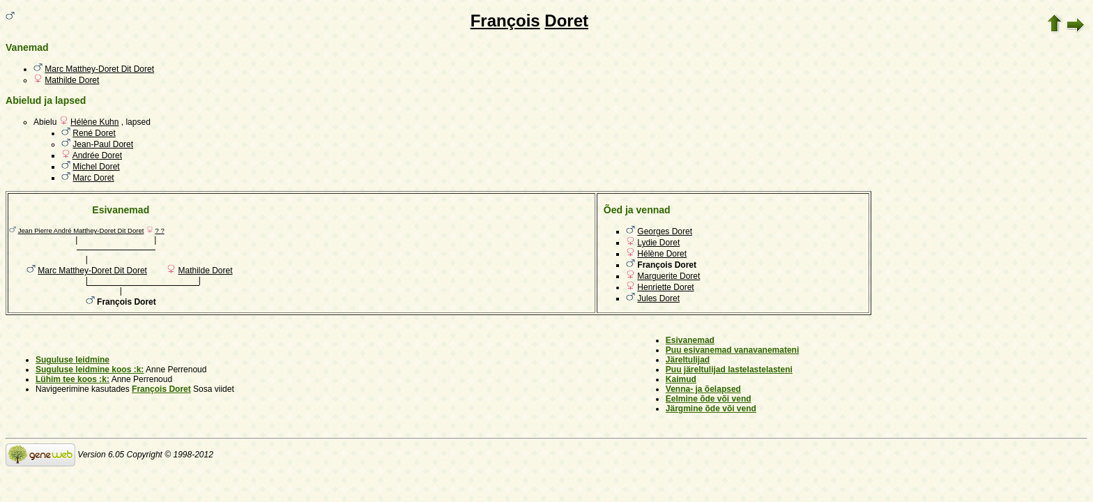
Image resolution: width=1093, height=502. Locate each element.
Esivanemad (690, 340)
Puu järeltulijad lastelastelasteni (729, 369)
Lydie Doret (658, 243)
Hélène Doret (662, 254)
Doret (566, 20)
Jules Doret (658, 298)
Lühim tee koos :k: (72, 379)
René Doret (93, 133)
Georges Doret (664, 231)
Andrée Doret (97, 155)
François (505, 20)
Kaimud (681, 379)
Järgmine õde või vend (711, 408)
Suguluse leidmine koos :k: (90, 369)
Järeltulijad (688, 360)
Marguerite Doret (668, 276)
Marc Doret (93, 178)
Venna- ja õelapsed (703, 389)
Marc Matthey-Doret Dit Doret (99, 69)
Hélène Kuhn (94, 122)
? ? (159, 230)
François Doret (161, 389)
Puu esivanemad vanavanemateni (732, 350)
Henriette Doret (665, 287)
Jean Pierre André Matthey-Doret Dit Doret (81, 230)
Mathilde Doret (72, 80)
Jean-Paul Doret (102, 144)
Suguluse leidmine (72, 360)
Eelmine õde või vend (708, 399)
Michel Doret (95, 167)
